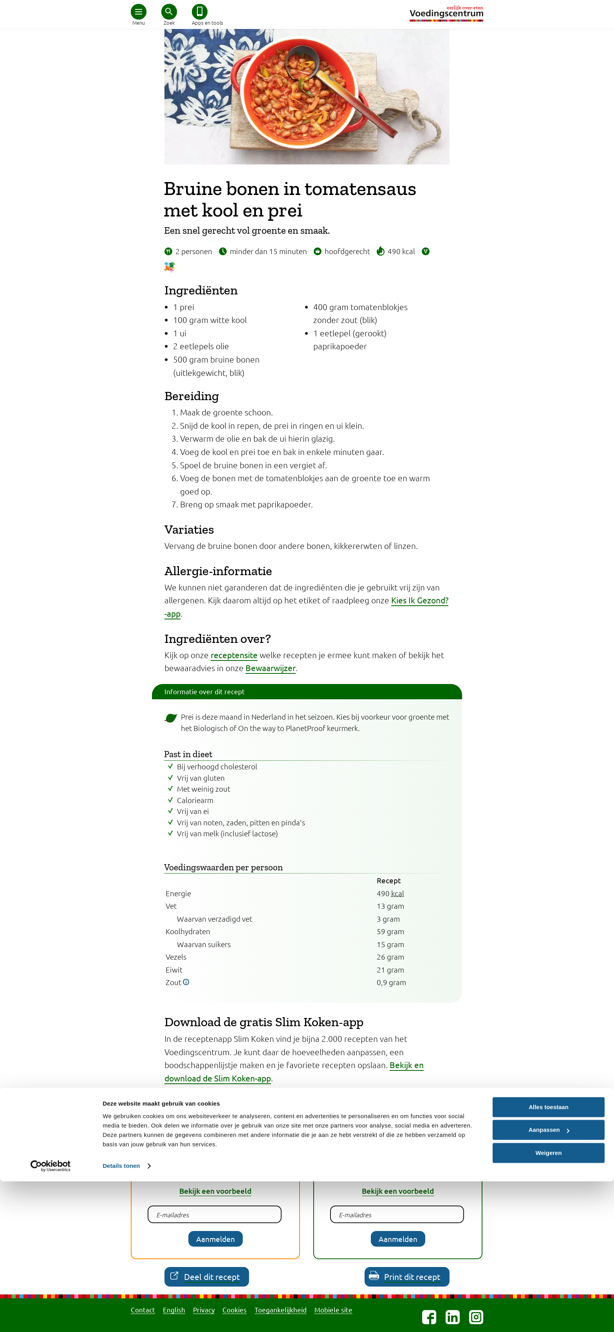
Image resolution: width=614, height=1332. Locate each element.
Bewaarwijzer (271, 667)
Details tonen (121, 1316)
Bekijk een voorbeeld (215, 1191)
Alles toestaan (549, 1257)
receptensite (234, 655)
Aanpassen (549, 1280)
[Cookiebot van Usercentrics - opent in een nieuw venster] (50, 1317)
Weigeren (548, 1303)
